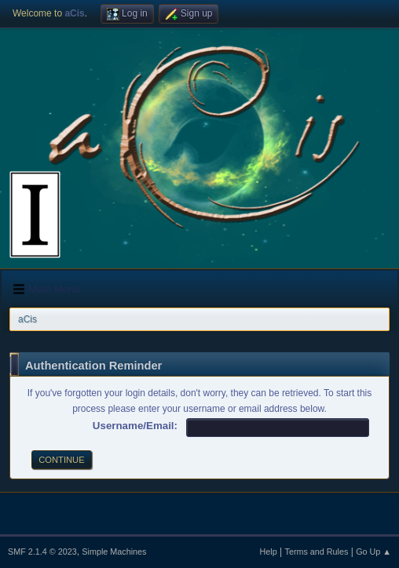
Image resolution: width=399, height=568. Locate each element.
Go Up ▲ (373, 551)
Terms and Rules (317, 551)
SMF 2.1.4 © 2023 (42, 551)
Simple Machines (114, 551)
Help (268, 551)
